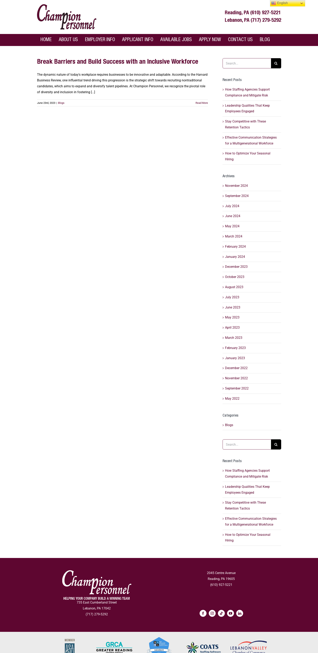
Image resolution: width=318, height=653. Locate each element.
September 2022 (237, 388)
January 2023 (235, 358)
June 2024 (232, 216)
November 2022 (236, 378)
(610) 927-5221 (265, 13)
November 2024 (236, 186)
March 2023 (233, 338)
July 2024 (232, 206)
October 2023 (234, 277)
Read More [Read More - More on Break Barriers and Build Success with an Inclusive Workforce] (202, 102)
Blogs (61, 102)
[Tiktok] (221, 613)
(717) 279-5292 (266, 20)
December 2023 (236, 267)
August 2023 (234, 287)
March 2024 (233, 236)
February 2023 (235, 348)
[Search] (276, 63)
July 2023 (232, 297)
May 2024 (232, 226)
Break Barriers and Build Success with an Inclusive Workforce (117, 62)
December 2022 (236, 368)
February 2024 (235, 246)
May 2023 (232, 317)
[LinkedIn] (239, 613)
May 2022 (232, 398)
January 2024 (235, 257)
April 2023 (232, 327)
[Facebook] (203, 613)
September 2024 (237, 196)
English (279, 3)
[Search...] (247, 63)
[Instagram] (212, 613)
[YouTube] (230, 613)
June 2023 (232, 307)
